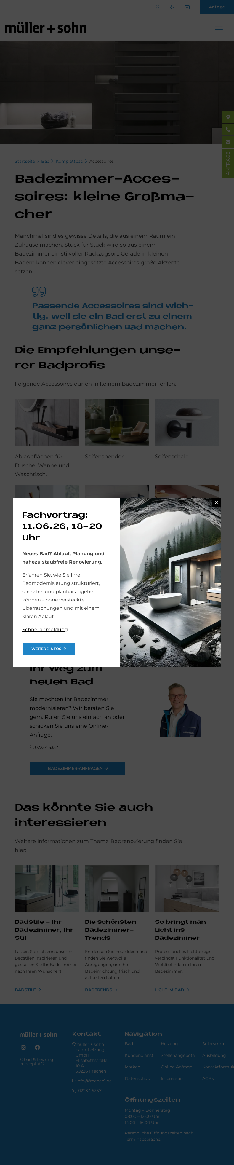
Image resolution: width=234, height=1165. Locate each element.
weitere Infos (46, 649)
